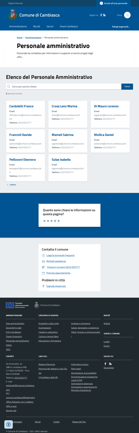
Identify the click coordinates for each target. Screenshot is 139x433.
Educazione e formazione (50, 340)
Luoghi (107, 341)
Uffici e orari (11, 406)
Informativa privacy (80, 364)
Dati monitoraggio (14, 421)
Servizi (50, 26)
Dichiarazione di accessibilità (83, 373)
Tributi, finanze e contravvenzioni (85, 334)
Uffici (8, 349)
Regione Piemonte (15, 3)
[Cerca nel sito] (126, 15)
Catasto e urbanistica (48, 332)
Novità (36, 26)
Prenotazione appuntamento (84, 387)
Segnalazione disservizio (82, 383)
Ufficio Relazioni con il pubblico (19, 401)
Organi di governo (14, 336)
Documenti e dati (13, 327)
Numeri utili (11, 410)
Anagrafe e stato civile (49, 323)
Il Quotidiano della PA (48, 377)
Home (19, 37)
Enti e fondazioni (13, 332)
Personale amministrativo (17, 340)
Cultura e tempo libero (49, 336)
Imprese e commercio (80, 323)
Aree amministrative (15, 323)
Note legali (76, 368)
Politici (9, 345)
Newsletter (109, 367)
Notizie (107, 323)
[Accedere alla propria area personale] (114, 3)
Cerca (127, 86)
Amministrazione (18, 26)
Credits (56, 421)
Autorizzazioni (45, 327)
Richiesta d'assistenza (81, 390)
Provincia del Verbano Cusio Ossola (53, 371)
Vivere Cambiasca (69, 26)
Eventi (107, 346)
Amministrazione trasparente (84, 376)
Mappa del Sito (79, 421)
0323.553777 (21, 377)
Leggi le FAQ (76, 380)
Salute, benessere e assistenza (85, 327)
